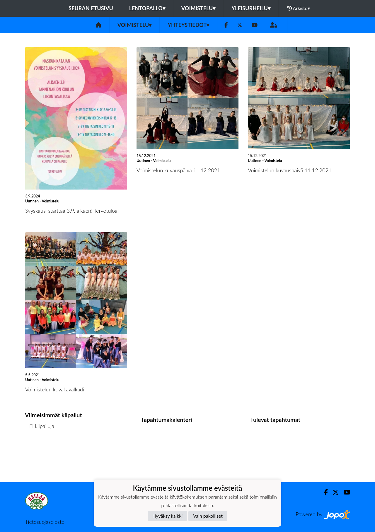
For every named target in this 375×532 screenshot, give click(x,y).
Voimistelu (198, 8)
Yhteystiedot (188, 25)
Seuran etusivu (91, 8)
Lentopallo (147, 8)
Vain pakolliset (208, 516)
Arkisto (298, 8)
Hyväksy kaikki (167, 516)
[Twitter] (239, 25)
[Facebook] (226, 25)
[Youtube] (254, 25)
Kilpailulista (40, 448)
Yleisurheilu (250, 8)
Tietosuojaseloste (44, 522)
